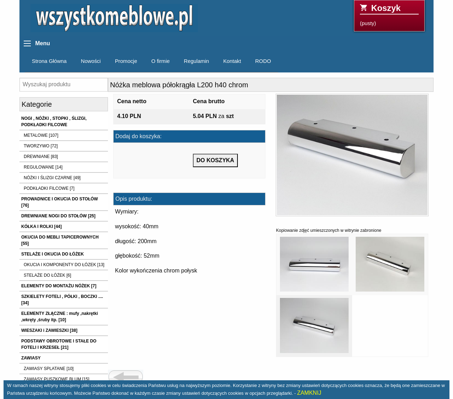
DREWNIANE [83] (41, 156)
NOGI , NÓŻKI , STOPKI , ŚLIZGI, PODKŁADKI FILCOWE (53, 121)
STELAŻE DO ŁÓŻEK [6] (47, 275)
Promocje (126, 61)
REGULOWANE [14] (43, 167)
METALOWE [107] (41, 135)
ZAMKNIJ (309, 393)
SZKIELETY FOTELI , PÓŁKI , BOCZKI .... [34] (62, 299)
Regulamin (196, 61)
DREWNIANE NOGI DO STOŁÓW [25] (58, 215)
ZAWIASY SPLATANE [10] (49, 368)
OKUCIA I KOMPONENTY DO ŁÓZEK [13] (64, 264)
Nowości (91, 61)
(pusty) (389, 14)
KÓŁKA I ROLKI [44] (41, 226)
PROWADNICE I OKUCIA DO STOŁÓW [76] (59, 202)
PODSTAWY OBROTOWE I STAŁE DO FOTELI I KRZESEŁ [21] (58, 344)
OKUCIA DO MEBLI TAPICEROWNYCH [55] (60, 240)
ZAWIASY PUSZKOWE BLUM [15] (56, 379)
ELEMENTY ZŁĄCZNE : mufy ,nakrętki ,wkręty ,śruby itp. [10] (59, 316)
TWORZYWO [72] (41, 145)
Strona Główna (49, 61)
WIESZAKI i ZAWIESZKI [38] (49, 330)
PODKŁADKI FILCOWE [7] (49, 188)
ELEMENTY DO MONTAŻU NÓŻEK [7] (58, 285)
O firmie (160, 61)
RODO (263, 61)
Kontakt (232, 61)
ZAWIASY (31, 358)
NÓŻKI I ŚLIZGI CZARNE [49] (52, 177)
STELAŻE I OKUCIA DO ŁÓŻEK (52, 254)
